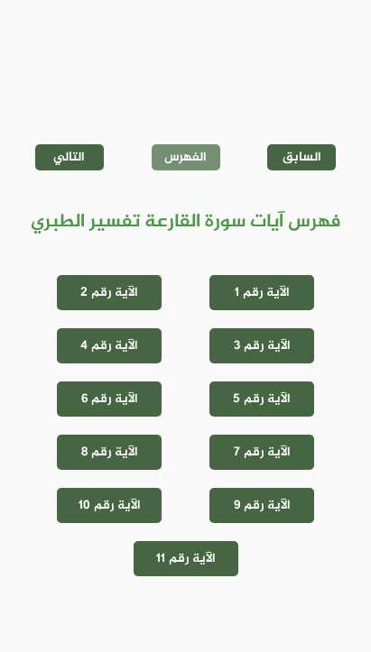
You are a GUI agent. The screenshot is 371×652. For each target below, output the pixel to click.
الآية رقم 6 (109, 399)
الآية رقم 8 (109, 452)
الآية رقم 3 (262, 345)
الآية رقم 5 (262, 399)
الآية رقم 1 (262, 292)
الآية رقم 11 (186, 558)
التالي (69, 157)
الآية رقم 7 (262, 452)
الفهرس (185, 157)
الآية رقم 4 (109, 345)
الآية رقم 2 (109, 292)
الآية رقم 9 (262, 505)
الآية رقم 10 (110, 505)
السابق (302, 157)
